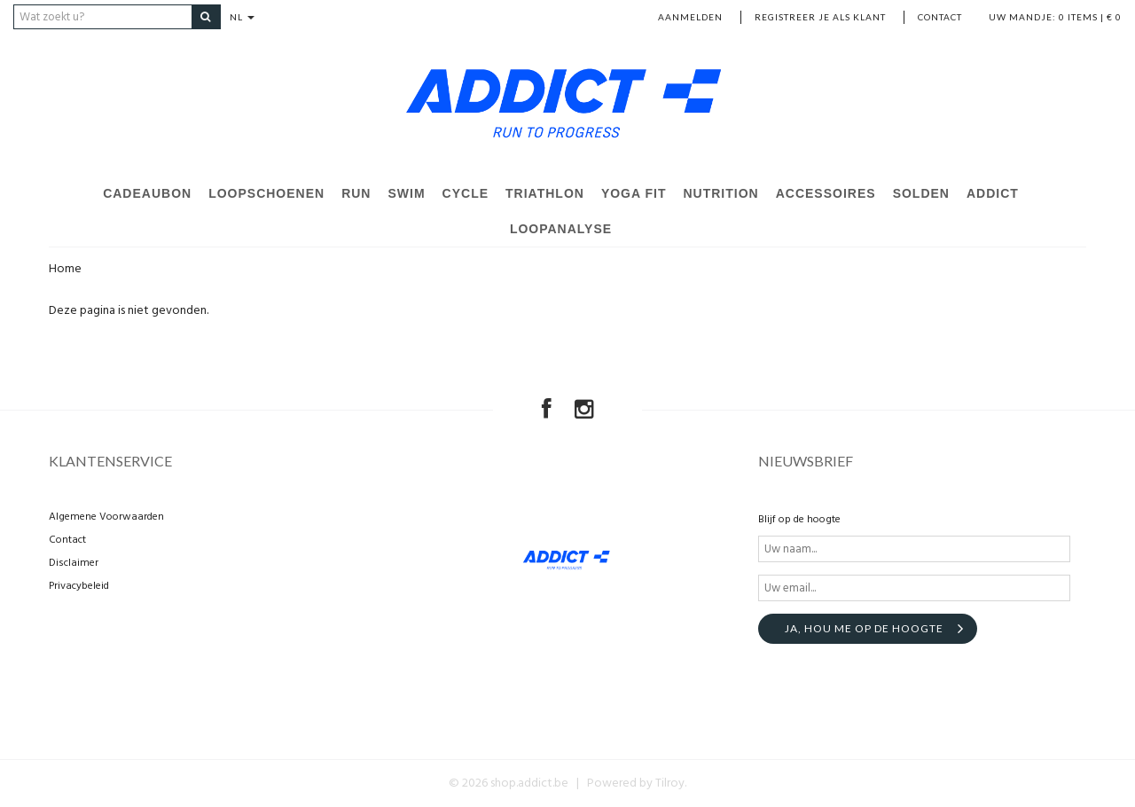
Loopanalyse (561, 229)
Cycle (465, 193)
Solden (921, 193)
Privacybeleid (79, 586)
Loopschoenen (266, 193)
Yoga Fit (634, 193)
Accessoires (826, 193)
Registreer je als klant (820, 17)
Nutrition (720, 193)
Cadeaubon (147, 193)
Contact (940, 17)
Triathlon (544, 193)
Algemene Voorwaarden (106, 517)
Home (65, 269)
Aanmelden (690, 17)
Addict (993, 193)
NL (242, 17)
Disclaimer (73, 563)
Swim (406, 193)
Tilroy (670, 783)
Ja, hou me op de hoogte (864, 628)
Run (356, 193)
